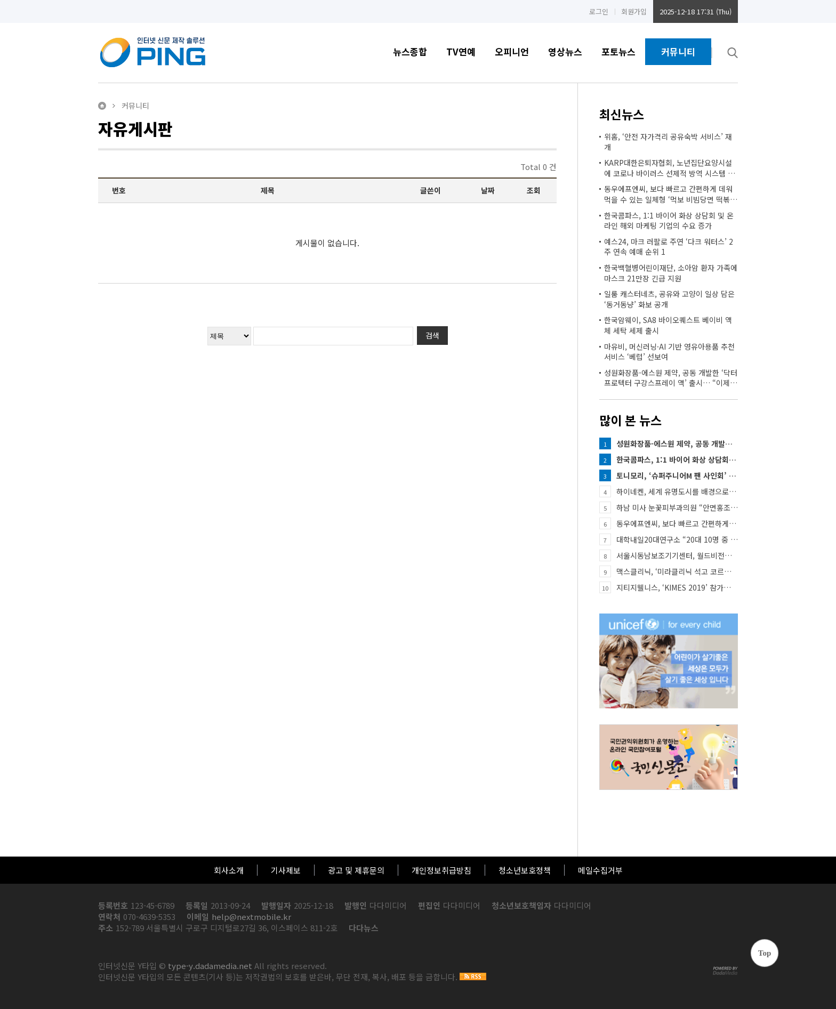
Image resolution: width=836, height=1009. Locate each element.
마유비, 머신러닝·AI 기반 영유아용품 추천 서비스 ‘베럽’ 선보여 (669, 352)
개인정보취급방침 (441, 870)
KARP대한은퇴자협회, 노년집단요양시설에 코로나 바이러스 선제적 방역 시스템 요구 (669, 168)
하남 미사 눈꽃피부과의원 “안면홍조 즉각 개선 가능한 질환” (677, 507)
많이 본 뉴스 (630, 420)
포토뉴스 (618, 51)
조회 (534, 190)
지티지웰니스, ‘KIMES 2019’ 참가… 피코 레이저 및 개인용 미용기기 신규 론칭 (677, 587)
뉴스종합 (410, 51)
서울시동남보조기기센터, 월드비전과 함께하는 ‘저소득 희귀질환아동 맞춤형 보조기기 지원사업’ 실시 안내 (677, 555)
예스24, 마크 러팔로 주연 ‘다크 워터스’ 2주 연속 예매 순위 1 (668, 247)
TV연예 (461, 51)
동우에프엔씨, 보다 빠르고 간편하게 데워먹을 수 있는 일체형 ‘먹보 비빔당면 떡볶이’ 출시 (668, 194)
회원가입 (634, 11)
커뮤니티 (678, 51)
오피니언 (512, 51)
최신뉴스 (621, 114)
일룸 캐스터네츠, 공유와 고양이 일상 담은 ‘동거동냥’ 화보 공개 (669, 299)
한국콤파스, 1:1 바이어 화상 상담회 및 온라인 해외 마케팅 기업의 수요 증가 (669, 221)
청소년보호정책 (525, 870)
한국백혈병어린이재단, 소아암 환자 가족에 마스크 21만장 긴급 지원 (670, 273)
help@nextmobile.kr (251, 916)
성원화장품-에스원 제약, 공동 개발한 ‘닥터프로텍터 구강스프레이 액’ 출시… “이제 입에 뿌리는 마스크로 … (670, 378)
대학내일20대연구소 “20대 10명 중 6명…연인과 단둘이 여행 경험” (677, 539)
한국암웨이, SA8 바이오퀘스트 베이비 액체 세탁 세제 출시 (668, 325)
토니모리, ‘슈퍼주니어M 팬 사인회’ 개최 (677, 475)
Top (764, 953)
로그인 (598, 11)
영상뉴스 (565, 51)
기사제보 (286, 870)
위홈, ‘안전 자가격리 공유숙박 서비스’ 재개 (668, 142)
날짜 (488, 190)
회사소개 (229, 870)
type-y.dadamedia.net (210, 965)
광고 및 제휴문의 (356, 870)
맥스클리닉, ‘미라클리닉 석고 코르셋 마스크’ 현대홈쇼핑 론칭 (677, 571)
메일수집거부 (600, 870)
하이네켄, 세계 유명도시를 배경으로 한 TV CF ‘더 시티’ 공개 (677, 491)
